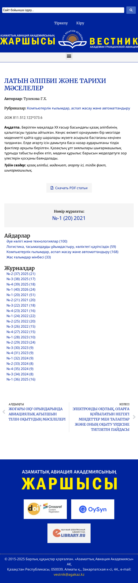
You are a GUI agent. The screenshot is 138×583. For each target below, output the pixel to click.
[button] (69, 56)
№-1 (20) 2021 (69, 217)
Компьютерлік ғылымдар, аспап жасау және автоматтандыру (78, 108)
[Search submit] (131, 10)
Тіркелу (61, 23)
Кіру (80, 23)
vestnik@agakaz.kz (69, 574)
